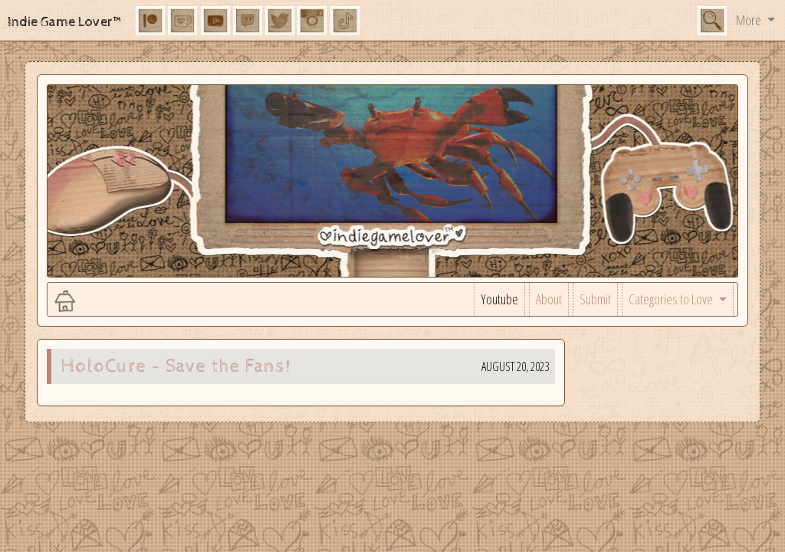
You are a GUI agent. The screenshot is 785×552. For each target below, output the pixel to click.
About (549, 299)
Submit (595, 299)
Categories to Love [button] (672, 299)
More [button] (750, 20)
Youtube (499, 299)
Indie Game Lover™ (65, 22)
